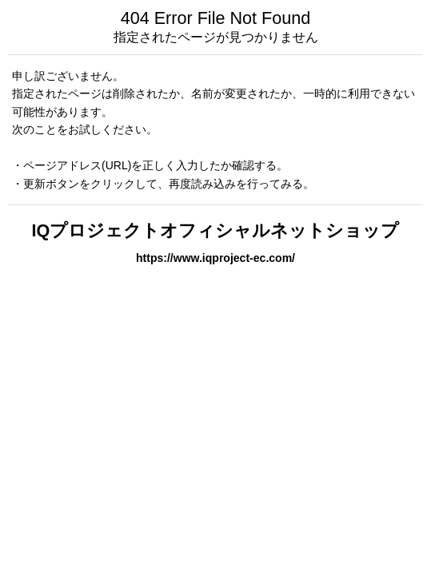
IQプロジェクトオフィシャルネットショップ (216, 230)
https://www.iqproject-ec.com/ (215, 258)
